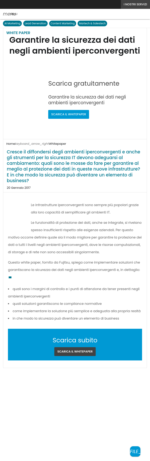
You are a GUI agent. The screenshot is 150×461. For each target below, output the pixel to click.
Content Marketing (62, 23)
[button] (10, 14)
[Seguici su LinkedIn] (79, 373)
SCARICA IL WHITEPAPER (82, 99)
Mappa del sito (75, 456)
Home (10, 144)
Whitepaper (28, 144)
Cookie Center (84, 387)
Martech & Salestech (92, 23)
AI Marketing (12, 23)
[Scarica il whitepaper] (135, 451)
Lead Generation (35, 23)
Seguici (62, 373)
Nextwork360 (19, 405)
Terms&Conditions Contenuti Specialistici (40, 387)
